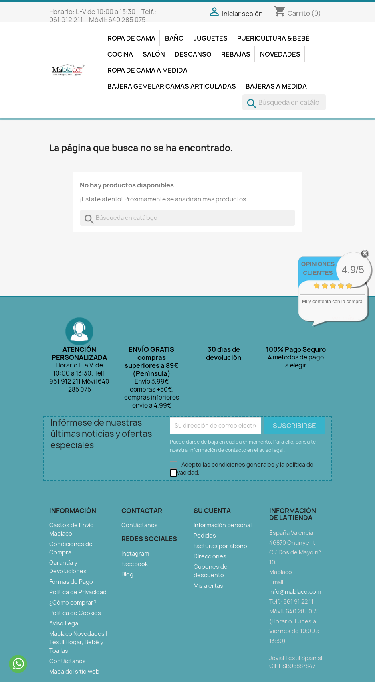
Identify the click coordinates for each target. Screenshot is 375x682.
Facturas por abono (220, 546)
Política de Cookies (75, 613)
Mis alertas (208, 585)
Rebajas (235, 54)
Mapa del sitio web (74, 671)
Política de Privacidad (78, 592)
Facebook (134, 564)
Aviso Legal (64, 623)
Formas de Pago (71, 581)
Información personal (223, 525)
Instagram (135, 553)
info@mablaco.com (295, 591)
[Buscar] (284, 102)
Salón (154, 54)
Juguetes (211, 38)
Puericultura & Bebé (273, 38)
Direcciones (210, 556)
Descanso (193, 54)
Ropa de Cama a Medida (147, 70)
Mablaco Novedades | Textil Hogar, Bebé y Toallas (78, 642)
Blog (127, 574)
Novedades (280, 54)
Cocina (120, 54)
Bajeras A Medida (276, 86)
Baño (174, 38)
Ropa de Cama (131, 38)
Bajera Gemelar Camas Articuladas (171, 86)
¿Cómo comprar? (73, 602)
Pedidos (205, 535)
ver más (343, 317)
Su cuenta (212, 510)
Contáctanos (67, 661)
